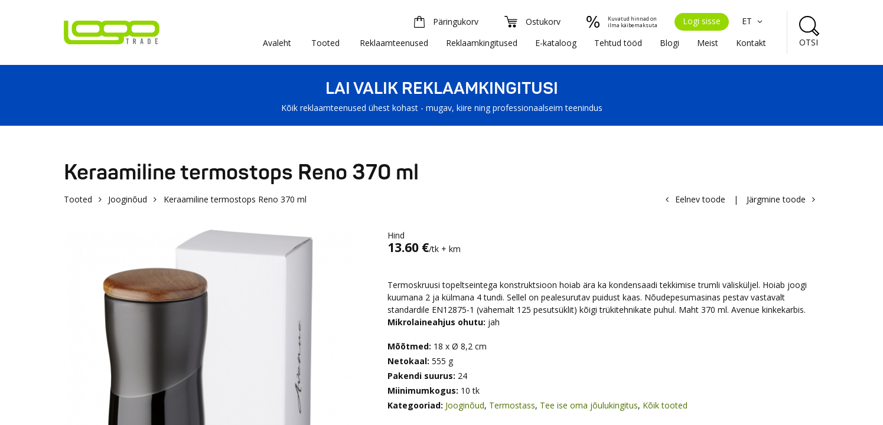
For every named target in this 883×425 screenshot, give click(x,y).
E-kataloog (555, 42)
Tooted (325, 42)
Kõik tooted (665, 405)
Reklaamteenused (394, 42)
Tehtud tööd (618, 42)
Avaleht (277, 42)
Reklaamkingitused (481, 42)
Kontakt (751, 42)
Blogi (669, 42)
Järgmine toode (776, 199)
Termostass (512, 405)
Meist (707, 42)
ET (754, 21)
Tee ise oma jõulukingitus (589, 405)
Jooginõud (127, 199)
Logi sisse (702, 21)
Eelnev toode (700, 199)
